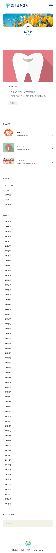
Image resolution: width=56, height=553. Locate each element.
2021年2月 (8, 489)
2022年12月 (8, 392)
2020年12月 (8, 499)
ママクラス (8, 190)
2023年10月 (8, 348)
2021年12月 (8, 450)
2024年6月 (8, 309)
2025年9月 (8, 236)
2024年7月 (8, 304)
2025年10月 (8, 231)
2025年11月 (8, 226)
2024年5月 (8, 314)
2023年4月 (8, 372)
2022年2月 (8, 440)
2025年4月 (8, 260)
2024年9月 (8, 294)
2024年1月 (8, 333)
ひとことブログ (10, 185)
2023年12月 (8, 338)
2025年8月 (8, 241)
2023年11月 (8, 343)
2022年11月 (8, 397)
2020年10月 (8, 504)
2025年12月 (8, 222)
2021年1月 (8, 494)
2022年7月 (8, 416)
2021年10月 (8, 460)
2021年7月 (8, 474)
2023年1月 (8, 387)
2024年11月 (8, 285)
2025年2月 (8, 270)
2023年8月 (8, 358)
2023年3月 (8, 377)
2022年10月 (8, 401)
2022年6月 (8, 421)
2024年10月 (8, 290)
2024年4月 (8, 319)
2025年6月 (8, 251)
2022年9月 (8, 406)
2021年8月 (8, 470)
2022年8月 (8, 411)
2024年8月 (8, 299)
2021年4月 (8, 479)
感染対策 (8, 195)
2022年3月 (8, 436)
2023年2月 (8, 382)
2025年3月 (8, 265)
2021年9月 (8, 465)
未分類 (7, 200)
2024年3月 (8, 324)
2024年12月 (8, 280)
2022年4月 (8, 431)
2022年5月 (8, 426)
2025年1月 (8, 275)
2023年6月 (8, 367)
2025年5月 (8, 256)
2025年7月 (8, 246)
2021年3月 (8, 484)
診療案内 (8, 204)
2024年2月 (8, 329)
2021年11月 (8, 455)
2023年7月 (8, 363)
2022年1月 (8, 445)
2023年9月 (8, 353)
